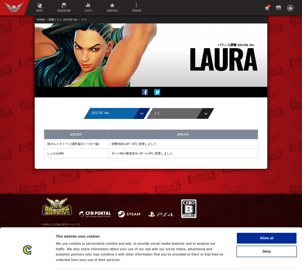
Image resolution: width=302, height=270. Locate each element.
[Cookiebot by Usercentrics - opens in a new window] (27, 261)
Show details (230, 261)
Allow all (267, 222)
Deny (266, 235)
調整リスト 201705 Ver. (63, 19)
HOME (41, 19)
